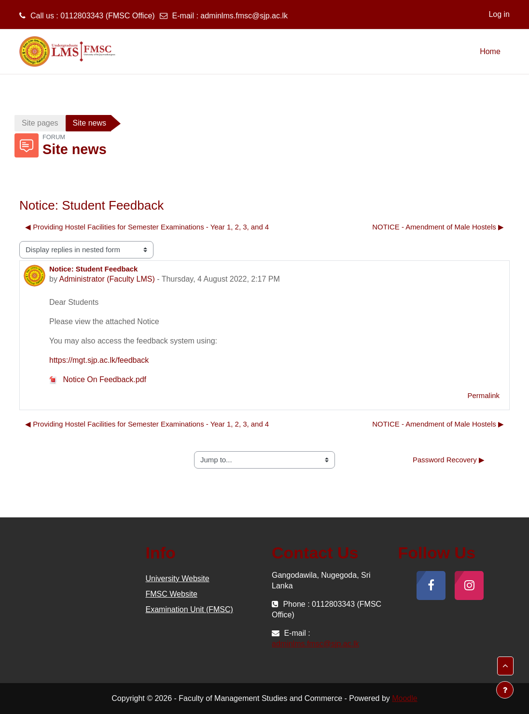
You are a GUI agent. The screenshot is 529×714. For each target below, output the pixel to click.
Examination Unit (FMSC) (189, 609)
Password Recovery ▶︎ (449, 460)
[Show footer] (505, 690)
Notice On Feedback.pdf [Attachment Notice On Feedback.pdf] (97, 379)
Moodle (404, 698)
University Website (177, 578)
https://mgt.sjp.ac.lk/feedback (99, 360)
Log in (499, 14)
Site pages (40, 123)
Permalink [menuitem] (484, 395)
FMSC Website (171, 594)
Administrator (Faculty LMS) (106, 279)
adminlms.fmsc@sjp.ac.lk (244, 16)
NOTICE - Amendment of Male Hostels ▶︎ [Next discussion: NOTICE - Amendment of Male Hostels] (438, 227)
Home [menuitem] (490, 51)
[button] (505, 666)
